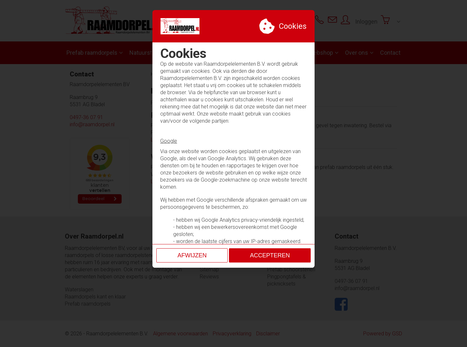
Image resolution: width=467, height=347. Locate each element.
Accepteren (270, 237)
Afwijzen (192, 237)
